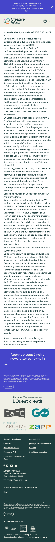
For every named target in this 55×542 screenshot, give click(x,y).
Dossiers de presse (11, 448)
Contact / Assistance (12, 439)
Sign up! (8, 386)
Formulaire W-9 (10, 452)
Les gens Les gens (39, 537)
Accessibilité (34, 439)
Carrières (7, 444)
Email (6, 365)
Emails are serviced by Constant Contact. (15, 381)
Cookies (32, 448)
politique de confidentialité (40, 444)
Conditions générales (38, 452)
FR (45, 21)
